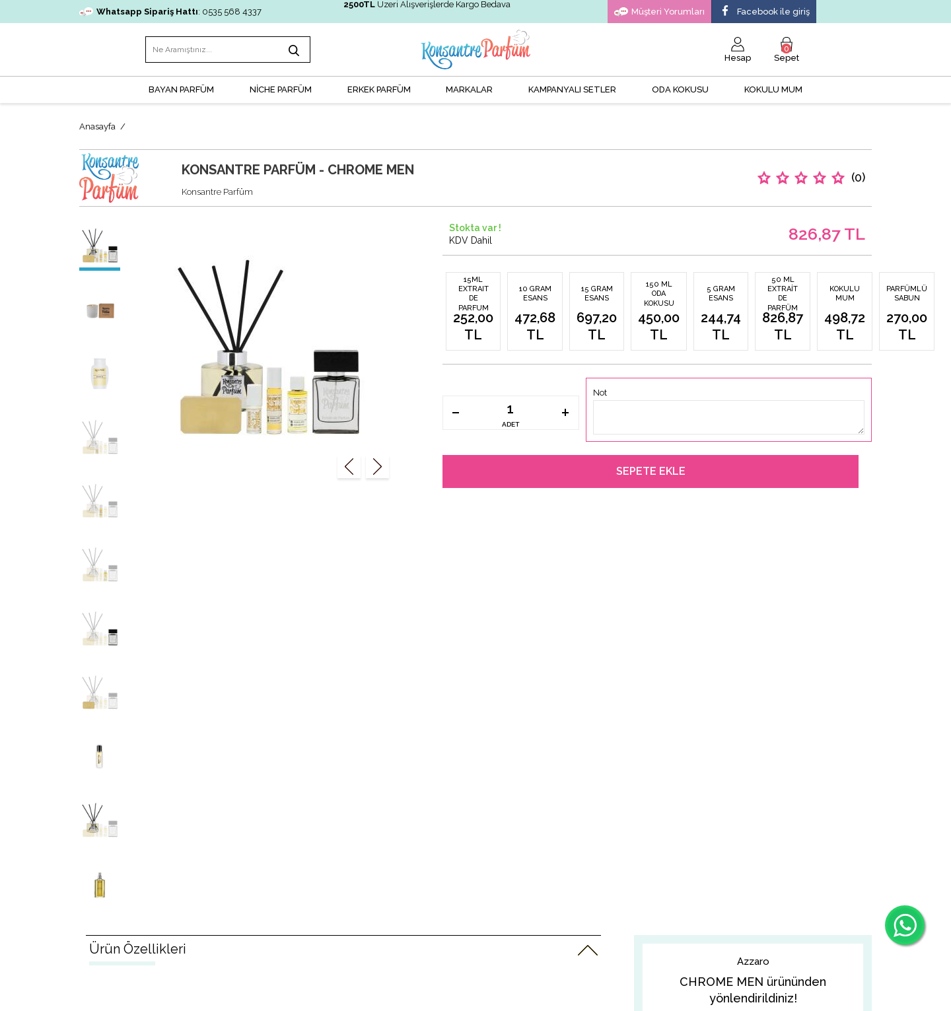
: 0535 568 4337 (170, 12)
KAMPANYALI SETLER (572, 89)
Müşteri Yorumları (659, 12)
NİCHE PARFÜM (281, 89)
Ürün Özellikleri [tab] (137, 949)
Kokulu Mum (773, 89)
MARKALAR (469, 89)
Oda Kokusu (680, 89)
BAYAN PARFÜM (181, 89)
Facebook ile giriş (764, 11)
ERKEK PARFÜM (379, 89)
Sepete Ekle (651, 471)
